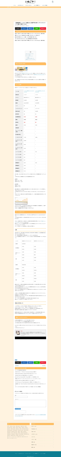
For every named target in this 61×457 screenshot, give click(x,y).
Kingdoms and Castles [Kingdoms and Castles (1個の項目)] (14, 431)
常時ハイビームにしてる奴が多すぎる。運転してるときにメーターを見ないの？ (27, 35)
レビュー (34, 439)
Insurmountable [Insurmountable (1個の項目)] (26, 430)
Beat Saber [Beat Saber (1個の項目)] (22, 426)
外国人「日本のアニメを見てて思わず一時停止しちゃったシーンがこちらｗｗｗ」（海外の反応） (30, 33)
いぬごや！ (30, 2)
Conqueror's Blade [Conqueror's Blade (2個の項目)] (10, 427)
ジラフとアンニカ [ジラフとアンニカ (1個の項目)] (22, 435)
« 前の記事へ (17, 365)
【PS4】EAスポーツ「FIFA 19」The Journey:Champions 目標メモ (25, 371)
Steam (34, 431)
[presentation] (20, 412)
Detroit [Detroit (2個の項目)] (26, 427)
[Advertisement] (30, 14)
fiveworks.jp (22, 335)
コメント (16, 399)
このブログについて (20, 5)
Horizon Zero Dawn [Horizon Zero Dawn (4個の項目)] (21, 430)
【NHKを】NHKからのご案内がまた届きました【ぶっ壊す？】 (25, 380)
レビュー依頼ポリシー (37, 5)
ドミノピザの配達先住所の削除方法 (20, 370)
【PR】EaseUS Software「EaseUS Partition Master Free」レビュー (26, 373)
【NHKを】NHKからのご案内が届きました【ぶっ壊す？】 (24, 375)
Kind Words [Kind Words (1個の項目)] (9, 431)
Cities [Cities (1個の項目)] (26, 426)
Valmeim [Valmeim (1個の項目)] (9, 435)
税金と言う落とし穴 (30, 58)
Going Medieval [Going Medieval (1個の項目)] (15, 430)
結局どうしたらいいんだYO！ (30, 59)
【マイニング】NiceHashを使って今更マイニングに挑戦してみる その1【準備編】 (28, 386)
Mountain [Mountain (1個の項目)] (25, 431)
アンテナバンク (18, 31)
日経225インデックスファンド (26, 73)
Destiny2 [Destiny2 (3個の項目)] (23, 427)
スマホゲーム (34, 434)
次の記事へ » (44, 365)
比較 (28, 57)
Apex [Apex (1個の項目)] (14, 426)
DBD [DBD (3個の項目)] (17, 427)
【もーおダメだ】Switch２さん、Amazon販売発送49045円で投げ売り (26, 38)
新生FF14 (34, 444)
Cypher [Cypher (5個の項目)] (14, 427)
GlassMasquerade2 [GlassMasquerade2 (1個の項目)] (10, 430)
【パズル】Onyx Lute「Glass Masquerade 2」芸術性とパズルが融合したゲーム (27, 382)
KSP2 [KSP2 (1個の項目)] (19, 431)
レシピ (33, 436)
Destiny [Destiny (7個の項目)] (20, 427)
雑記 (33, 447)
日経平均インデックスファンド (38, 74)
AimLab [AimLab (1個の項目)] (12, 426)
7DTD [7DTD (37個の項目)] (8, 426)
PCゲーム (34, 426)
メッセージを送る (44, 5)
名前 (15, 395)
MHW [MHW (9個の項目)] (22, 431)
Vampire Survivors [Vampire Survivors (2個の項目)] (13, 435)
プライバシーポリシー (28, 5)
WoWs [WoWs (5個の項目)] (18, 435)
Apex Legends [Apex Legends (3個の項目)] (18, 426)
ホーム (15, 5)
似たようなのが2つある (29, 53)
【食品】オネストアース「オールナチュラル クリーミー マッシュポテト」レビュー (28, 378)
